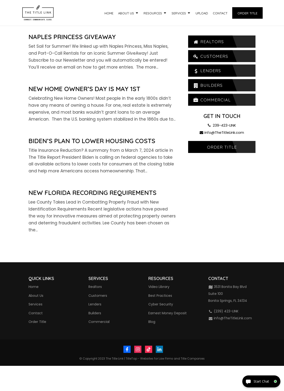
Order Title (247, 13)
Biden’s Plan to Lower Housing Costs (92, 141)
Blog (151, 321)
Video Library (158, 286)
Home (108, 13)
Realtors (208, 41)
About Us (126, 13)
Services (179, 13)
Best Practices (160, 295)
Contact (220, 13)
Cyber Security (160, 304)
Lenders (207, 71)
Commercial (212, 100)
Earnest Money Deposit (167, 313)
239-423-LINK (222, 125)
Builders (208, 85)
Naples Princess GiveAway (72, 37)
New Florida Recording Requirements (92, 193)
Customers (210, 56)
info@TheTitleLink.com (222, 132)
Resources (153, 13)
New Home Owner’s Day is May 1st (84, 89)
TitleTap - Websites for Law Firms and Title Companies (165, 358)
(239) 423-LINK (223, 311)
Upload (202, 13)
